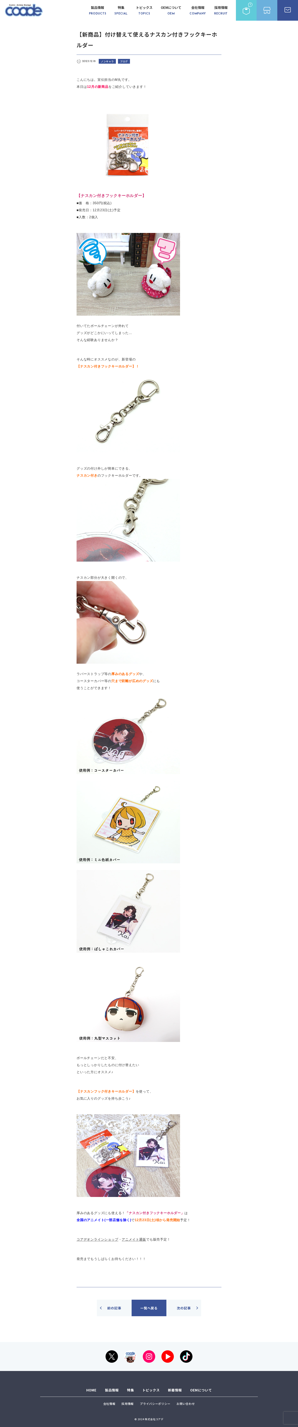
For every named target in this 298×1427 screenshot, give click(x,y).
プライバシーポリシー (155, 1404)
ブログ (124, 61)
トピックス (144, 10)
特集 (121, 10)
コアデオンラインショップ (97, 1239)
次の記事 (184, 1307)
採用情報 (221, 10)
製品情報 (97, 10)
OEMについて (171, 10)
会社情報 (198, 10)
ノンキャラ (107, 61)
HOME (91, 1390)
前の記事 (114, 1307)
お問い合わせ (186, 1404)
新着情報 (175, 1390)
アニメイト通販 (134, 1239)
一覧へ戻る (149, 1307)
